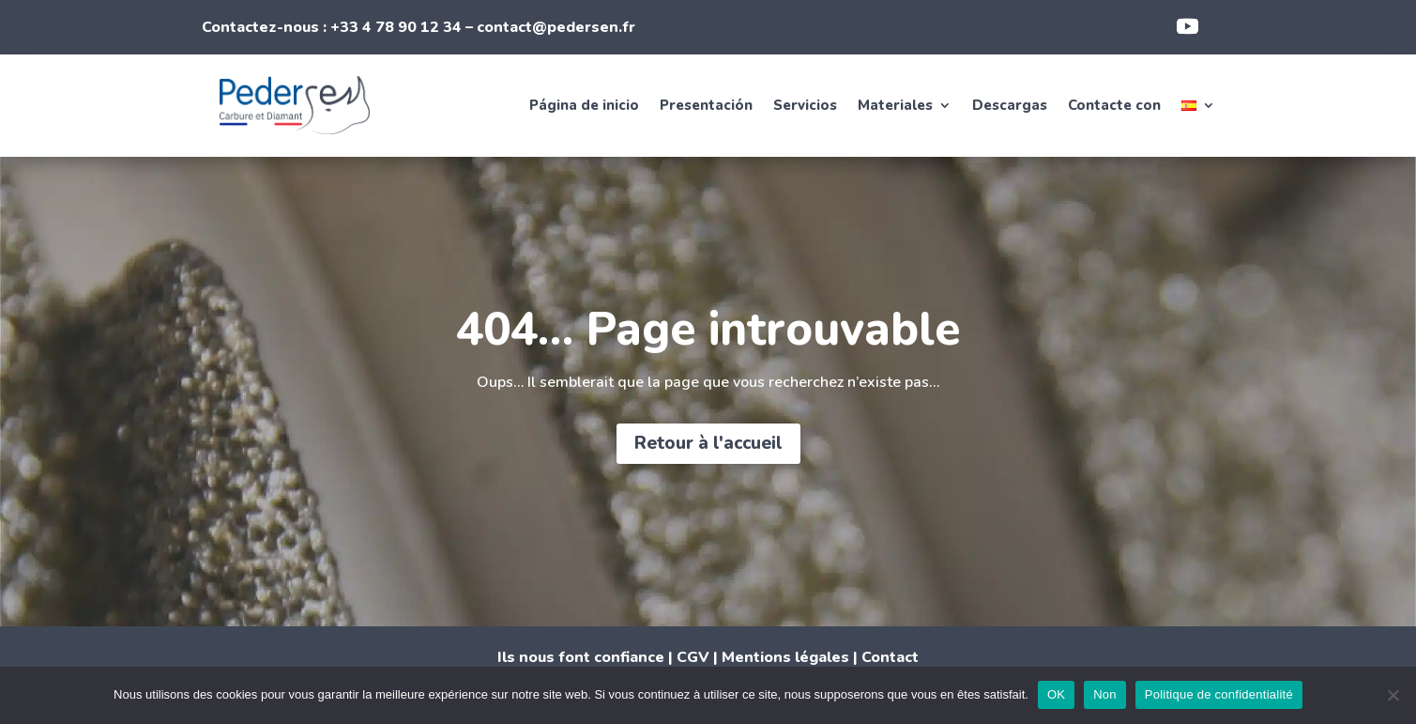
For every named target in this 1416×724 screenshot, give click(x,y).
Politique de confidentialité (1219, 694)
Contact (890, 657)
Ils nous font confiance (580, 657)
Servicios (805, 105)
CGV (693, 657)
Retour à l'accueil (708, 443)
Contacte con (1114, 105)
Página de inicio (584, 105)
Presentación (706, 105)
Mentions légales (785, 657)
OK (1056, 694)
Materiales (895, 105)
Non (1105, 694)
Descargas (1009, 105)
